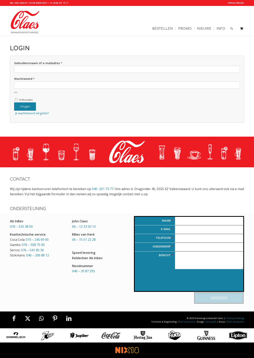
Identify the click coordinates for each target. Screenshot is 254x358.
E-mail (167, 229)
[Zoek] (232, 21)
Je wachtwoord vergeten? (32, 113)
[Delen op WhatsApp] (41, 318)
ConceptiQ (210, 321)
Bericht (166, 255)
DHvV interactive (187, 321)
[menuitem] (235, 3)
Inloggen (25, 106)
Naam (167, 220)
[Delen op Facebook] (14, 318)
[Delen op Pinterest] (55, 318)
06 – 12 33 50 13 (84, 226)
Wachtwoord (24, 79)
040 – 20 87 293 (83, 271)
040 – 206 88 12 (37, 255)
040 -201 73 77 (102, 189)
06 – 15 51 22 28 (84, 239)
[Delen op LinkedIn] (69, 318)
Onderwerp (163, 246)
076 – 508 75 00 (33, 245)
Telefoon (164, 238)
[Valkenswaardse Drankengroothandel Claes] (25, 21)
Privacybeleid (236, 2)
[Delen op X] (28, 318)
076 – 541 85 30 (32, 250)
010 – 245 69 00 (37, 239)
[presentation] (165, 282)
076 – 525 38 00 (21, 226)
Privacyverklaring (235, 318)
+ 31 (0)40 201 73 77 (58, 2)
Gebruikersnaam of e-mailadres (38, 63)
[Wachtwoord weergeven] (15, 92)
